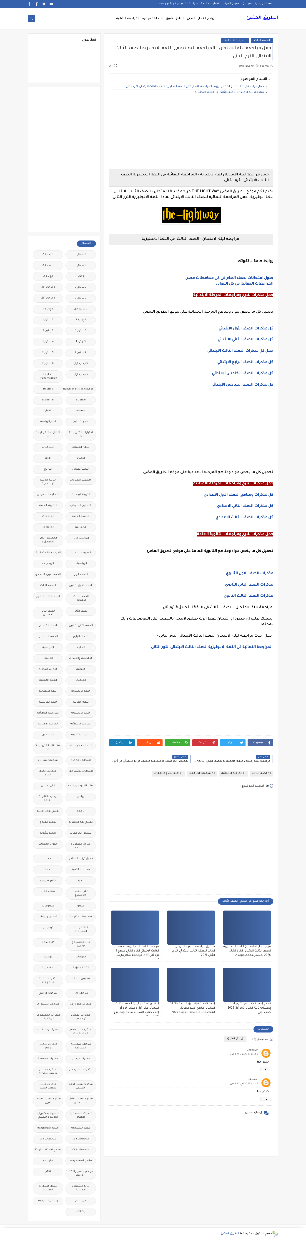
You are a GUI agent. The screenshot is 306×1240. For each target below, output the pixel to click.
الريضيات (48, 563)
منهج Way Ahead (81, 1160)
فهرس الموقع (231, 3)
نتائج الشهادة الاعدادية (81, 1188)
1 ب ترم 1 (80, 254)
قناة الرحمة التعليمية (81, 929)
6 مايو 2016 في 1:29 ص (244, 1054)
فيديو (80, 906)
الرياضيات (81, 563)
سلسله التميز (81, 869)
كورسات (81, 957)
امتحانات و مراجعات (168, 773)
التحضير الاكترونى (81, 480)
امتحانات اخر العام (202, 773)
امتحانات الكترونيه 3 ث (47, 747)
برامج (80, 796)
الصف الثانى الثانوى (81, 625)
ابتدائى (191, 18)
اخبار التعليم (80, 421)
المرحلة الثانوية (80, 735)
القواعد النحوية (48, 669)
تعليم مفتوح (48, 822)
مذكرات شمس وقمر (48, 1046)
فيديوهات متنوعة (81, 917)
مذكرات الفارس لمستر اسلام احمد (81, 1017)
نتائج (48, 1171)
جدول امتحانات (48, 844)
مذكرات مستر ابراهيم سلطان (48, 1071)
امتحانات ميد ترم (48, 760)
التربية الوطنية (81, 494)
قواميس (48, 927)
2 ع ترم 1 (48, 309)
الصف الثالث (262, 40)
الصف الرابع (80, 636)
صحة (48, 869)
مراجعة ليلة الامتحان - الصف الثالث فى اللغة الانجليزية (229, 92)
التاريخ (48, 469)
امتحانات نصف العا (81, 771)
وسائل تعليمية (48, 1201)
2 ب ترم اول (48, 287)
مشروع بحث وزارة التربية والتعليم (48, 1115)
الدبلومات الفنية (81, 553)
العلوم (81, 647)
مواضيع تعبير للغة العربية (81, 1173)
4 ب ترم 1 (48, 341)
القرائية (80, 669)
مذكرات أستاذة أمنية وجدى (48, 980)
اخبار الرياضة (48, 421)
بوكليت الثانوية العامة (48, 798)
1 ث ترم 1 (80, 265)
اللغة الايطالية (48, 691)
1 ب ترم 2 (48, 254)
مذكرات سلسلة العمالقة (81, 1046)
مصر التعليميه (80, 1128)
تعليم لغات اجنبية (48, 811)
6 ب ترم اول (81, 374)
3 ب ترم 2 (80, 330)
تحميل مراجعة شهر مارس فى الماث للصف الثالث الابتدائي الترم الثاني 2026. (193, 951)
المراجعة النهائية (127, 18)
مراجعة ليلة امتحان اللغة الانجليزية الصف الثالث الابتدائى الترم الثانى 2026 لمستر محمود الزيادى (247, 951)
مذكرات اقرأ (81, 993)
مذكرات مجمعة (48, 1059)
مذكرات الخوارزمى (81, 1004)
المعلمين (48, 735)
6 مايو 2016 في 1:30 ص (244, 1084)
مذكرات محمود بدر (80, 1069)
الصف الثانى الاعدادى (48, 613)
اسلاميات (48, 447)
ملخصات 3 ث (80, 1150)
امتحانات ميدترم (152, 18)
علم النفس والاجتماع (81, 893)
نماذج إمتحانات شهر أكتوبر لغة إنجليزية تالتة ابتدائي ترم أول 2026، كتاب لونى (249, 1008)
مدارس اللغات (81, 978)
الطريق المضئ (262, 18)
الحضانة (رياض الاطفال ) (48, 540)
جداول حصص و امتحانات (81, 846)
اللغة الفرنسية (48, 702)
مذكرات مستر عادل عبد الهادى (81, 1101)
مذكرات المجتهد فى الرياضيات (48, 1017)
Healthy (48, 389)
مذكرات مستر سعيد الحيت (48, 1086)
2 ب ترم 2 (80, 287)
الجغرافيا (81, 527)
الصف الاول (80, 574)
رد (266, 1069)
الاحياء (81, 458)
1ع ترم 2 (48, 276)
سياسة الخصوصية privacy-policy (178, 3)
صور (80, 880)
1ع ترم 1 (80, 276)
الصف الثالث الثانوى (48, 596)
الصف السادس (48, 636)
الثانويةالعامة (80, 516)
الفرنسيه (48, 647)
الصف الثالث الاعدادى (81, 598)
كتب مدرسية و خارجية (81, 944)
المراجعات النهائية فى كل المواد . (244, 284)
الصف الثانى (80, 611)
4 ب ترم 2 (80, 352)
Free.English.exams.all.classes (79, 389)
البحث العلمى (80, 469)
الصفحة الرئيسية (265, 3)
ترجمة (81, 811)
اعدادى (180, 18)
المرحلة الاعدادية (48, 724)
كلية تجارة (48, 942)
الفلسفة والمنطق (81, 658)
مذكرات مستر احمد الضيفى (81, 1086)
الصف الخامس (48, 625)
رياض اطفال (206, 18)
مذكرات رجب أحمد (48, 1029)
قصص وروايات (48, 917)
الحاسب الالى (81, 538)
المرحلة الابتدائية (234, 40)
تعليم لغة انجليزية (81, 822)
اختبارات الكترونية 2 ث (81, 434)
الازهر (48, 458)
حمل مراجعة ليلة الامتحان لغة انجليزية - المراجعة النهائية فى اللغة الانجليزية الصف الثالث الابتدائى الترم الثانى (194, 86)
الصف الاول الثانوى (81, 585)
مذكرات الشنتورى (48, 1004)
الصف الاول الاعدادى (48, 574)
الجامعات (48, 516)
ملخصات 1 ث (81, 1139)
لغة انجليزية (81, 968)
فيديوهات (48, 906)
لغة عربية (48, 968)
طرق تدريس (48, 880)
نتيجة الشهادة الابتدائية (48, 1188)
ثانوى (169, 18)
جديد (48, 858)
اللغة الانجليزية (80, 691)
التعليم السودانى (80, 505)
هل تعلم (80, 1201)
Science (81, 400)
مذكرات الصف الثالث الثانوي (248, 596)
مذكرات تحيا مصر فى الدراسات (81, 1031)
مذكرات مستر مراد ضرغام (80, 1115)
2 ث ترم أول (48, 298)
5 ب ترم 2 (48, 352)
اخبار (48, 411)
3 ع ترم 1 (81, 341)
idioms (80, 411)
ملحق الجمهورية (48, 1128)
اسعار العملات (80, 447)
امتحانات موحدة (81, 760)
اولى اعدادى (48, 785)
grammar (48, 400)
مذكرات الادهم (48, 993)
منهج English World (48, 1150)
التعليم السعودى (48, 494)
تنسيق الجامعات (80, 833)
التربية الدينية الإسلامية (48, 482)
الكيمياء (81, 680)
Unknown (252, 1050)
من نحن (247, 3)
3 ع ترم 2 (48, 330)
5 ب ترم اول (81, 363)
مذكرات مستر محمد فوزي (48, 1101)
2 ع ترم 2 (81, 320)
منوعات (48, 1160)
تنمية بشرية (48, 833)
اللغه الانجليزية (80, 713)
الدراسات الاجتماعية (48, 553)
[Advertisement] (191, 133)
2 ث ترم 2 (80, 298)
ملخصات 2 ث (48, 1139)
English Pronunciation (48, 376)
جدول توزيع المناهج (80, 858)
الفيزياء (48, 658)
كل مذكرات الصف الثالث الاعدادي (244, 518)
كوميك (48, 957)
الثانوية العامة (48, 505)
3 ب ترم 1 (48, 320)
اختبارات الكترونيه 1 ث (48, 434)
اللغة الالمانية (48, 680)
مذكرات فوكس (80, 1059)
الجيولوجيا (48, 527)
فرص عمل (48, 891)
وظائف (80, 1211)
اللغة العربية (81, 702)
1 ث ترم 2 (48, 265)
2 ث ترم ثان (81, 309)
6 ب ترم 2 (48, 363)
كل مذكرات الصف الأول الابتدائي (245, 329)
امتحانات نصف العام (48, 773)
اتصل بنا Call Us (210, 3)
